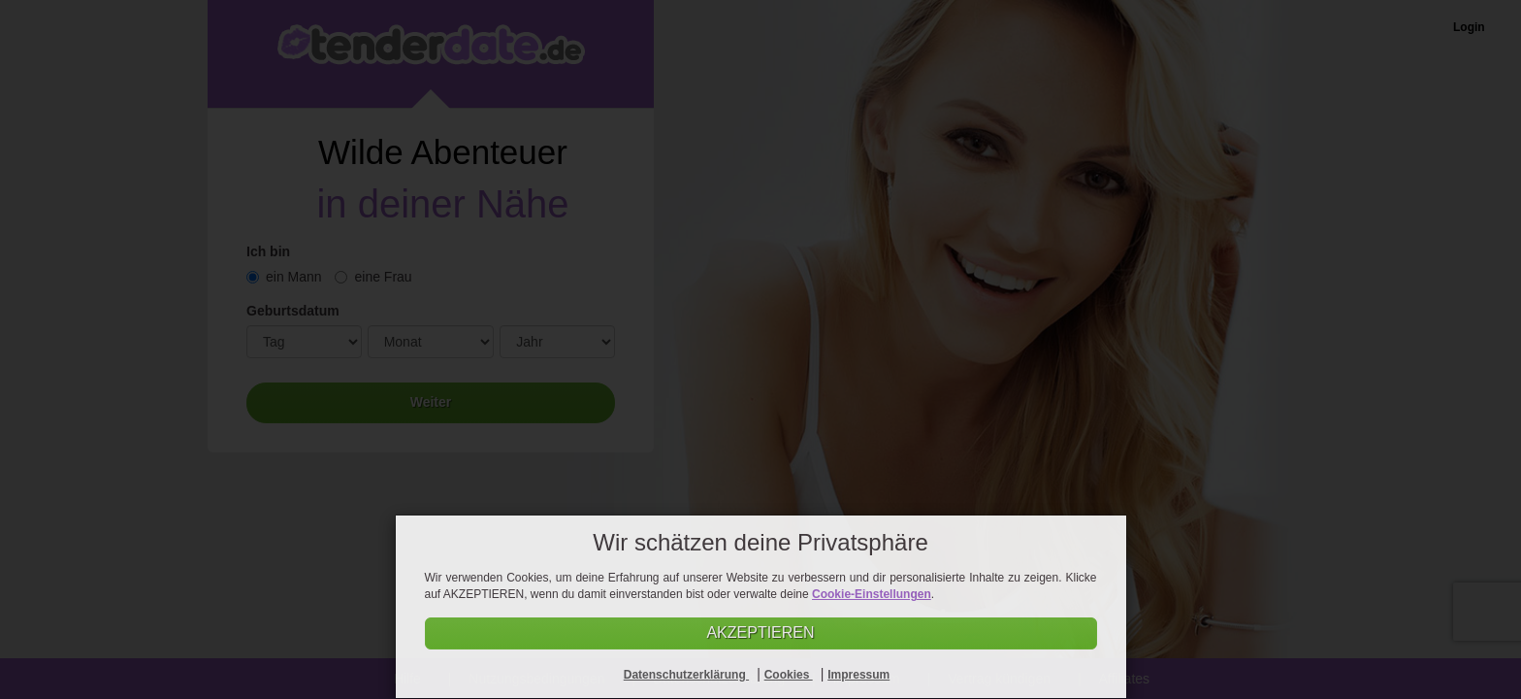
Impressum (858, 675)
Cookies (788, 675)
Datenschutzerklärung (686, 675)
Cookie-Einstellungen (871, 594)
